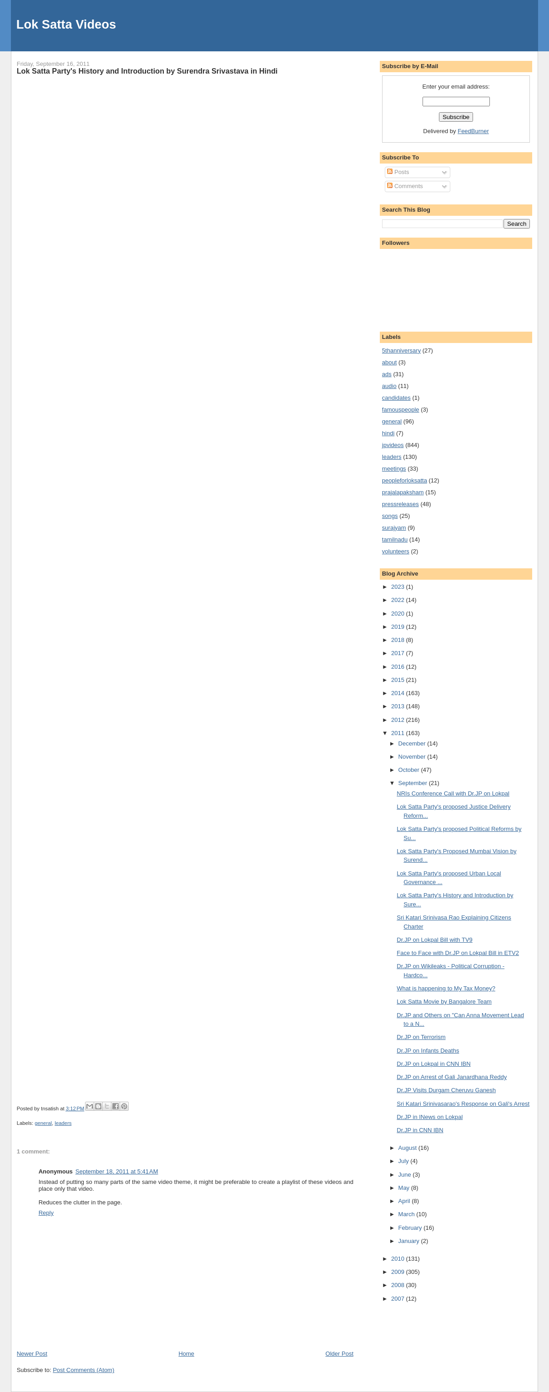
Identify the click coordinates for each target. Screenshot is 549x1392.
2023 (398, 586)
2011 (398, 733)
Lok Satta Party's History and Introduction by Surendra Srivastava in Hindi (147, 71)
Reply (46, 1212)
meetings (394, 468)
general (43, 1123)
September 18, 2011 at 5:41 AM (117, 1171)
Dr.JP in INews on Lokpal (430, 1117)
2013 (398, 706)
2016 (398, 666)
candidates (396, 397)
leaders (63, 1123)
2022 (398, 600)
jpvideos (393, 445)
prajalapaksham (403, 492)
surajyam (394, 527)
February (411, 1227)
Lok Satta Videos (66, 24)
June (405, 1174)
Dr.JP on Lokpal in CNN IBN (433, 1063)
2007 (398, 1298)
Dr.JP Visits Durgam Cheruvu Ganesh (446, 1090)
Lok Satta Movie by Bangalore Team (444, 1001)
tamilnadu (395, 539)
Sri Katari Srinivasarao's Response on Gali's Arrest (463, 1103)
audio (389, 386)
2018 (398, 639)
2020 (398, 613)
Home (186, 1353)
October (409, 769)
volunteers (395, 551)
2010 (398, 1258)
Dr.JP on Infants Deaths (428, 1050)
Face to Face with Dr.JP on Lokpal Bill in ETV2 (458, 953)
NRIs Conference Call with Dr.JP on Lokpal (453, 793)
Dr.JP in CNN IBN (420, 1130)
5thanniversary (401, 350)
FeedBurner (473, 131)
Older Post (339, 1353)
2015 (398, 679)
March (407, 1214)
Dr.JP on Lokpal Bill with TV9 (434, 939)
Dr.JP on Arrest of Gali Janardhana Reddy (452, 1077)
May (404, 1187)
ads (387, 374)
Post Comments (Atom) (83, 1370)
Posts (398, 172)
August (408, 1147)
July (404, 1161)
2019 (398, 626)
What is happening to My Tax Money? (446, 988)
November (413, 756)
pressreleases (400, 504)
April (405, 1201)
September (413, 783)
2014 (398, 693)
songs (390, 515)
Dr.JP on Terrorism (421, 1037)
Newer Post (32, 1353)
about (389, 362)
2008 (398, 1285)
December (413, 743)
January (409, 1241)
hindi (388, 433)
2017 (398, 653)
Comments (405, 186)
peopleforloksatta (404, 480)
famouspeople (400, 409)
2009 (398, 1271)
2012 (398, 719)
